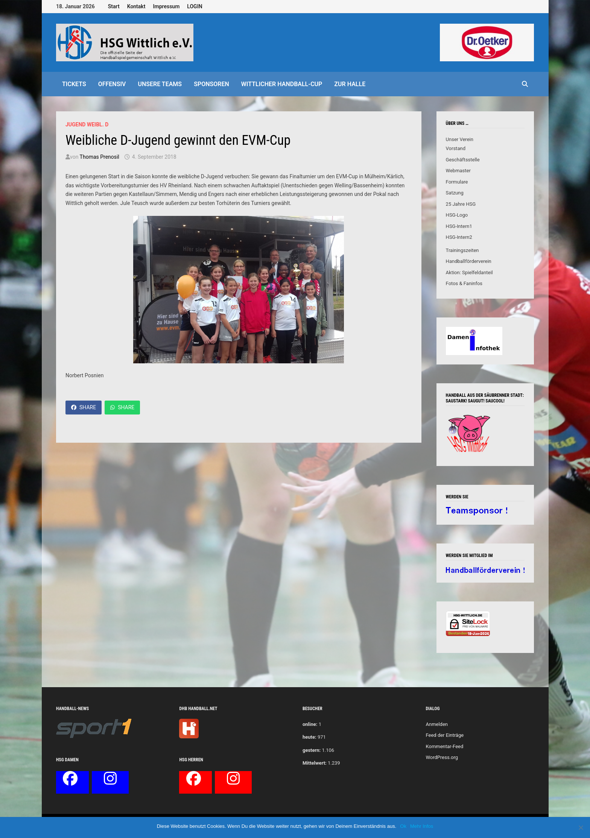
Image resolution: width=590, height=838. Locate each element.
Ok (403, 826)
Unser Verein (459, 139)
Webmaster (458, 170)
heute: (309, 737)
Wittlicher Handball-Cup (281, 84)
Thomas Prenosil (99, 157)
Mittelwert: (315, 763)
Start (114, 6)
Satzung (455, 193)
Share (83, 407)
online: (310, 724)
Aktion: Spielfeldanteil (469, 272)
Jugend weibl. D (86, 124)
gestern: (312, 750)
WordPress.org (442, 757)
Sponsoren (211, 84)
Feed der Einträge (445, 735)
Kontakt (136, 6)
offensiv (112, 84)
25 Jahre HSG (461, 204)
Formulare (457, 182)
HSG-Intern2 (459, 237)
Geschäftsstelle (463, 159)
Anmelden (437, 724)
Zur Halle (349, 84)
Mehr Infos (421, 826)
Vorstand (455, 148)
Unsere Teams (160, 84)
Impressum (166, 6)
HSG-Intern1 (459, 226)
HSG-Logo (457, 215)
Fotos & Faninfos (464, 283)
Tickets (74, 84)
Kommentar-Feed (444, 746)
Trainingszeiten (462, 250)
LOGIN (194, 6)
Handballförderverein (468, 261)
